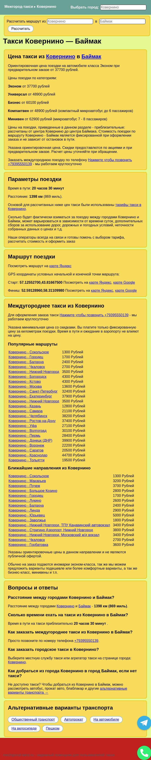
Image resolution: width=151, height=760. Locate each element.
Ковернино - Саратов (26, 450)
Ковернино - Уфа (23, 426)
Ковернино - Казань (25, 406)
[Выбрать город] (123, 7)
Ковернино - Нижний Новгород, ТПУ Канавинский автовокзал (59, 525)
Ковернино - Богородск (28, 377)
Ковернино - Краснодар (28, 455)
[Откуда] (70, 21)
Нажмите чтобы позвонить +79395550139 (94, 315)
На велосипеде (23, 728)
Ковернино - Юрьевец (27, 515)
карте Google (124, 282)
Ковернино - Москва (25, 386)
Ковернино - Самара (26, 411)
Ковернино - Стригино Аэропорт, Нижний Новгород (51, 530)
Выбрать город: (85, 7)
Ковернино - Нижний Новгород (34, 372)
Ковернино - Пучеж (24, 486)
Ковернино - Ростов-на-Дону (32, 421)
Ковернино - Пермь (24, 435)
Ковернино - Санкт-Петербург (33, 391)
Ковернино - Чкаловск (27, 367)
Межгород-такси (18, 6)
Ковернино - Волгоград (28, 431)
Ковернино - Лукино (25, 500)
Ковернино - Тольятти (27, 460)
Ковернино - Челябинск (28, 416)
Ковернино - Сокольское (29, 352)
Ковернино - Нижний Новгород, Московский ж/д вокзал (54, 535)
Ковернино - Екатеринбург (30, 396)
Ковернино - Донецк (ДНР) (30, 440)
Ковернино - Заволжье (27, 520)
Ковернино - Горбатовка (28, 545)
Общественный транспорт (33, 719)
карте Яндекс (60, 266)
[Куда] (122, 21)
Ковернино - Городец (26, 357)
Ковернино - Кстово (25, 381)
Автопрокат (73, 719)
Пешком (52, 728)
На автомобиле (106, 719)
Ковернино (46, 6)
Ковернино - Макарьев (27, 481)
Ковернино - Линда (24, 510)
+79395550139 (86, 641)
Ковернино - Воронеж (26, 445)
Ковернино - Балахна (26, 362)
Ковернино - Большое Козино (33, 491)
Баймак (91, 56)
